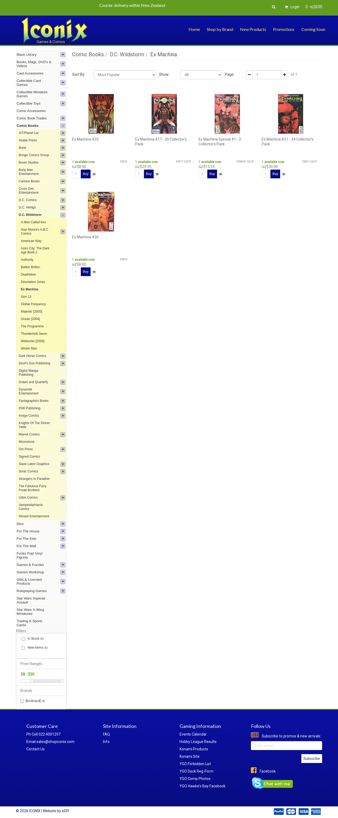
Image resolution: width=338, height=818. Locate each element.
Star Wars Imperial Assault (31, 600)
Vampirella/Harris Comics (31, 507)
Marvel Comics (42, 434)
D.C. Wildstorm (42, 215)
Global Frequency (33, 304)
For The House (41, 531)
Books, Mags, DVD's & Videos (41, 64)
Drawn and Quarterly (42, 382)
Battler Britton (30, 267)
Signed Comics (29, 456)
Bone (42, 148)
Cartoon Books (42, 181)
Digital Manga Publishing (28, 373)
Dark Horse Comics (42, 356)
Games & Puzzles (41, 565)
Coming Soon (313, 29)
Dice (41, 524)
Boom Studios (42, 162)
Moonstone (26, 442)
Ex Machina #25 (85, 139)
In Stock (35, 639)
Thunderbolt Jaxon (34, 334)
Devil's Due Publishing (42, 363)
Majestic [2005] (31, 311)
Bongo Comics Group (42, 155)
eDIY (65, 811)
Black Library (41, 54)
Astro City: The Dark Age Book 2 (35, 250)
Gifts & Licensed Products (41, 581)
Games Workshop (41, 572)
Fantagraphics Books (42, 401)
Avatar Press (42, 140)
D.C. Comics (42, 200)
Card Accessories (41, 73)
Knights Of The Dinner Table (34, 425)
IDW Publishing (42, 408)
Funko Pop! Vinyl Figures (30, 555)
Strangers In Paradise (34, 479)
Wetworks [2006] (32, 341)
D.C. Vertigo (42, 207)
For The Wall (41, 546)
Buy (85, 174)
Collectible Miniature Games (41, 94)
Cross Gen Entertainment (42, 190)
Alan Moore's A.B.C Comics (43, 231)
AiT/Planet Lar (42, 133)
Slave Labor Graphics (42, 464)
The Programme (32, 326)
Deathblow (28, 274)
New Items (37, 648)
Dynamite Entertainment (42, 391)
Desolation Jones (33, 282)
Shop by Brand (220, 29)
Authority (27, 260)
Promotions (283, 29)
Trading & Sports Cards (29, 623)
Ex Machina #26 (85, 237)
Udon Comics (42, 497)
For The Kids (41, 538)
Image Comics (42, 416)
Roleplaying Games (41, 591)
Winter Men (29, 348)
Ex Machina (29, 289)
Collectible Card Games (41, 83)
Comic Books (41, 125)
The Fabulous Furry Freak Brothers (32, 488)
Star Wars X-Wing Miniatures (30, 612)
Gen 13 (26, 297)
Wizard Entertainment (34, 516)
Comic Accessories (31, 111)
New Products (253, 29)
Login (291, 6)
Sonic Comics (42, 471)
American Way (31, 241)
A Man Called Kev (33, 222)
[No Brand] (32, 701)
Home (194, 29)
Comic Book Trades (41, 118)
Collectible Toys (41, 103)
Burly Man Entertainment (42, 172)
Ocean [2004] (30, 319)
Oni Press (42, 449)
